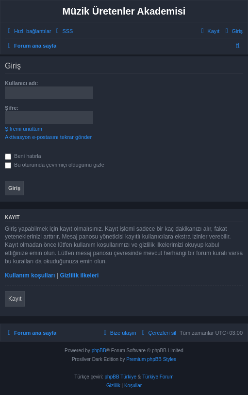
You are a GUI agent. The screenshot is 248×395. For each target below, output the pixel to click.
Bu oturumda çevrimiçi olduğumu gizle (54, 165)
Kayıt (14, 298)
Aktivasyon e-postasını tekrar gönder (48, 137)
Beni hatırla (23, 156)
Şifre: (11, 108)
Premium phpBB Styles (151, 359)
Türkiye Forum (157, 376)
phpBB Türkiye (120, 376)
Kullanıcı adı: (21, 83)
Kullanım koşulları (30, 275)
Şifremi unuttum (23, 129)
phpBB (99, 350)
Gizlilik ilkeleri (79, 275)
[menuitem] (63, 31)
